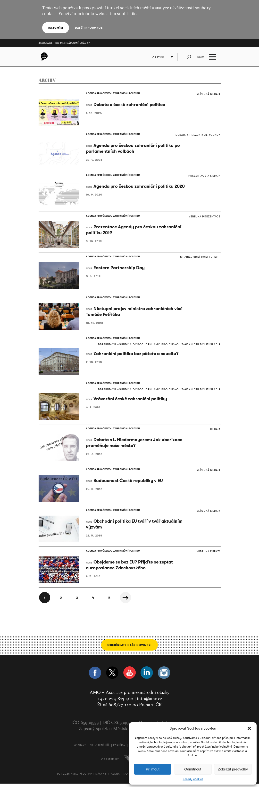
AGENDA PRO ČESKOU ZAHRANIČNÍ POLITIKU (112, 93)
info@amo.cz (149, 702)
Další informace (89, 28)
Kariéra (119, 749)
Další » (127, 601)
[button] (249, 728)
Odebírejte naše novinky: (129, 648)
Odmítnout (192, 769)
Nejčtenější (99, 749)
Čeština (159, 57)
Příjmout (152, 769)
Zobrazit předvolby (233, 769)
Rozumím (55, 28)
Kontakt (80, 749)
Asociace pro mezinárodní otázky (64, 43)
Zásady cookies (193, 779)
